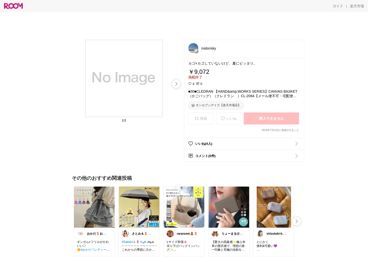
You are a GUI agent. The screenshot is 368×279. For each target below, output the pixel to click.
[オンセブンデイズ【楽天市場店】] (216, 105)
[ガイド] (338, 6)
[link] (94, 207)
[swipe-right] (176, 84)
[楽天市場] (357, 6)
